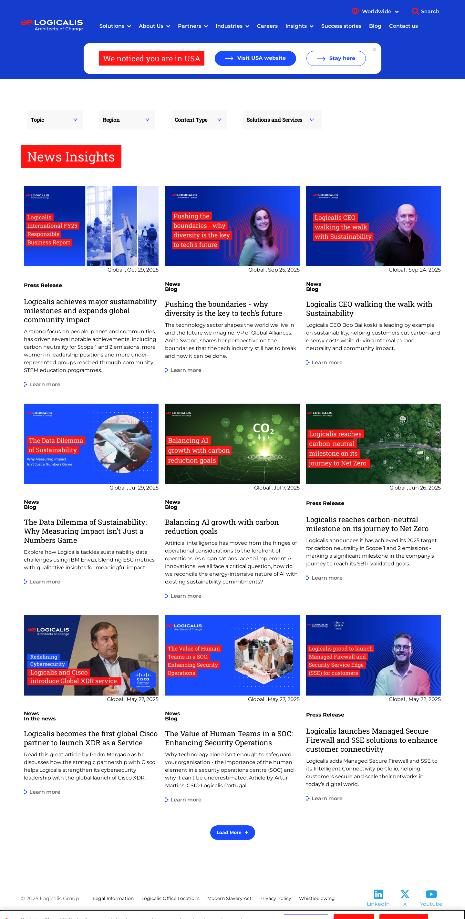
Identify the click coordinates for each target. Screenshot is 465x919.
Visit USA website (261, 58)
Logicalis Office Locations (170, 898)
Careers (267, 26)
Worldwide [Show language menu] (380, 11)
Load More (229, 832)
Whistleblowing (317, 898)
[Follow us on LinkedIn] (378, 896)
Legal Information (113, 898)
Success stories (341, 26)
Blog (375, 26)
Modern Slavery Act (229, 898)
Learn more (44, 384)
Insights (296, 26)
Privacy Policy (275, 898)
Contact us (403, 26)
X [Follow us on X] (405, 904)
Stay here (341, 58)
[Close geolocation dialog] (375, 49)
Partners (189, 26)
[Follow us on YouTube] (431, 896)
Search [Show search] (430, 11)
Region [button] (111, 119)
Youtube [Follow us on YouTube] (431, 904)
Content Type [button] (191, 119)
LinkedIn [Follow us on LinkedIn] (378, 904)
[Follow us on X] (405, 896)
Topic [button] (37, 119)
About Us (151, 26)
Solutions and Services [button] (274, 119)
